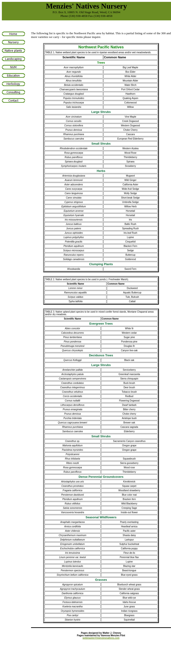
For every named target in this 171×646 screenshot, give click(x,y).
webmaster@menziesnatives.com (100, 638)
